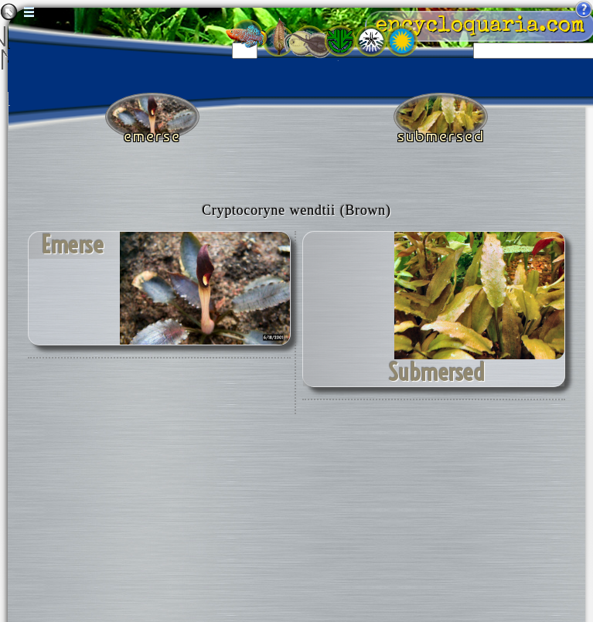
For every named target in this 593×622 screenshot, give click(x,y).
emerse (73, 245)
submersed (436, 372)
